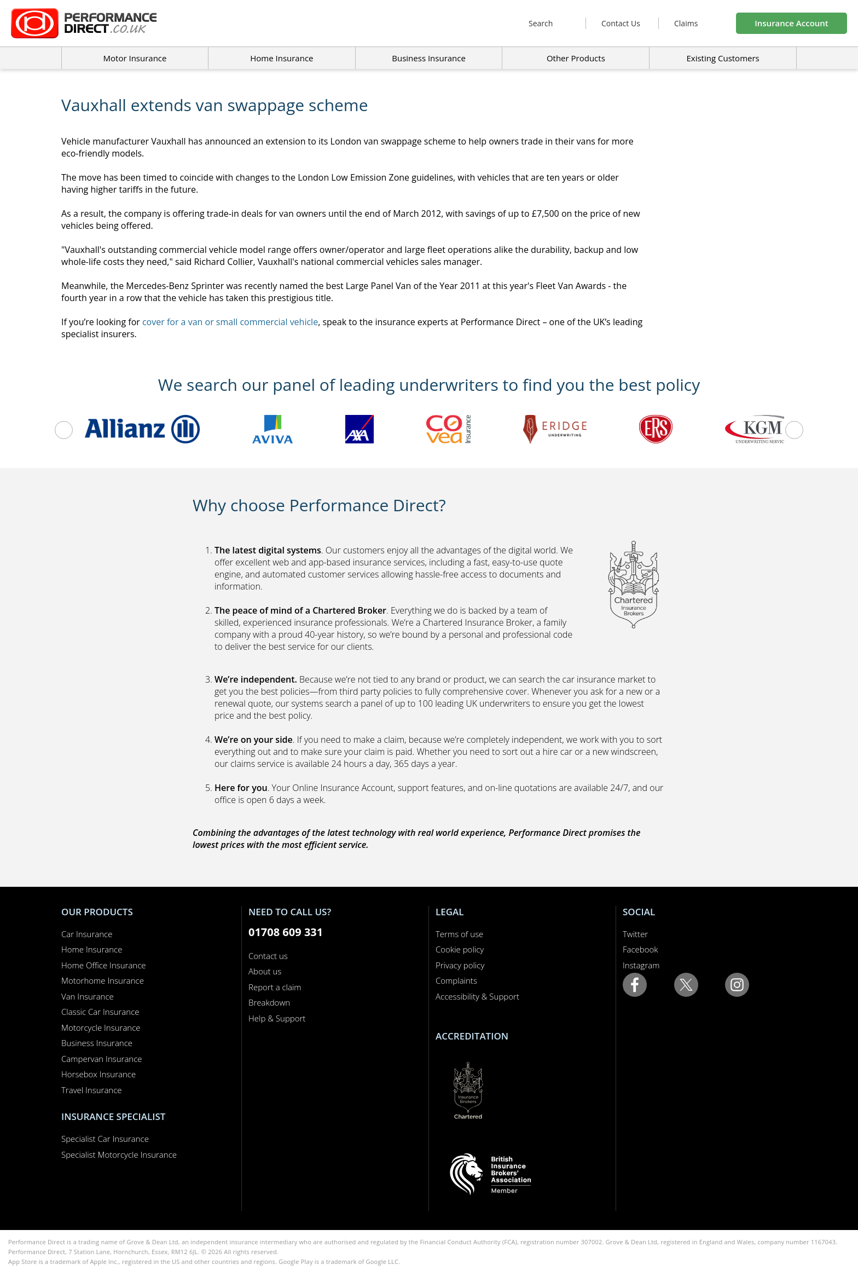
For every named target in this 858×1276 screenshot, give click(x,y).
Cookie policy (460, 949)
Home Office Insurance (103, 965)
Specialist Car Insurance (105, 1138)
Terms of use (459, 933)
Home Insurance (91, 949)
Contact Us (620, 23)
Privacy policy (460, 965)
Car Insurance (86, 933)
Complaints (456, 980)
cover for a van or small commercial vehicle (230, 322)
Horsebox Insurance (98, 1074)
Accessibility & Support (477, 996)
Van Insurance (87, 996)
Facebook (640, 949)
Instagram (641, 965)
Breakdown (269, 1002)
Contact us (268, 955)
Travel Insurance (91, 1089)
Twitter (635, 933)
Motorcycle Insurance (101, 1027)
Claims (686, 23)
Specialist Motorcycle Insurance (119, 1154)
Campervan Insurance (101, 1058)
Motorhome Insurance (102, 980)
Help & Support (276, 1018)
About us (264, 971)
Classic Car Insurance (100, 1011)
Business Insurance (429, 58)
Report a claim (275, 986)
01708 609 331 (285, 932)
